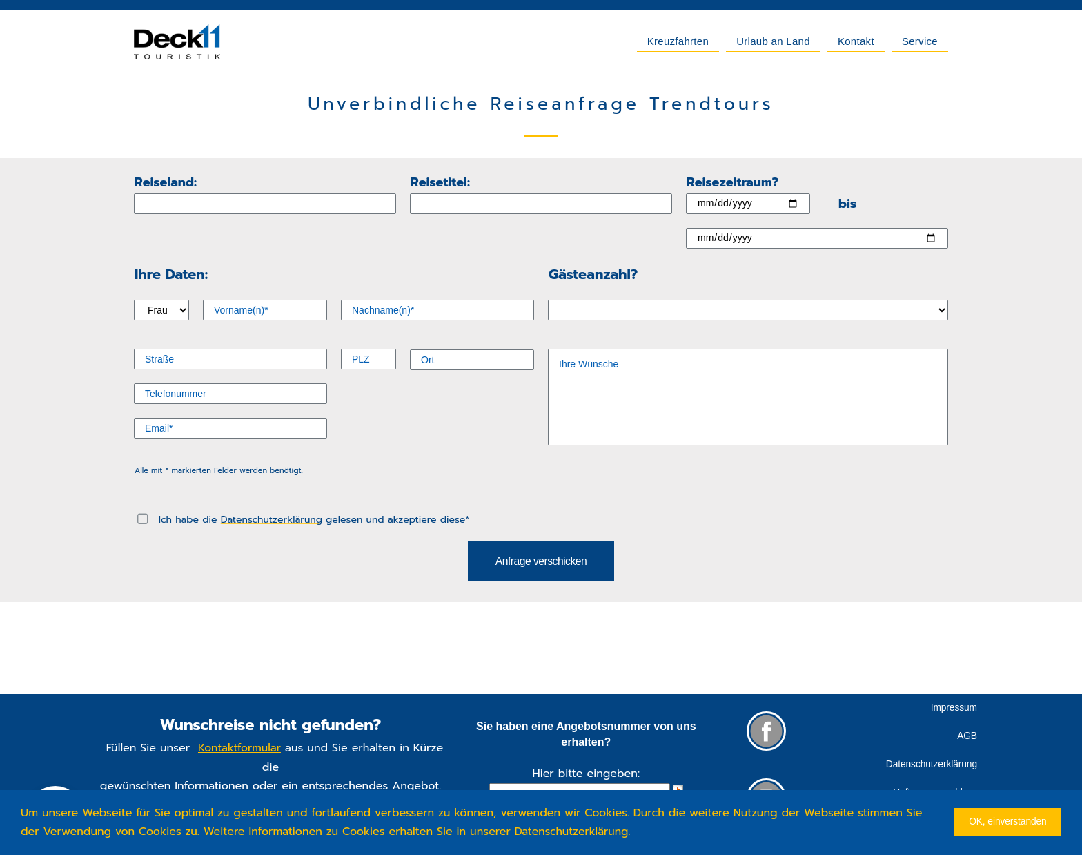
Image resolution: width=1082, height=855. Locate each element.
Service (920, 41)
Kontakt (856, 41)
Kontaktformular (239, 749)
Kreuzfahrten (678, 41)
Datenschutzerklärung (271, 519)
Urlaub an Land (773, 41)
